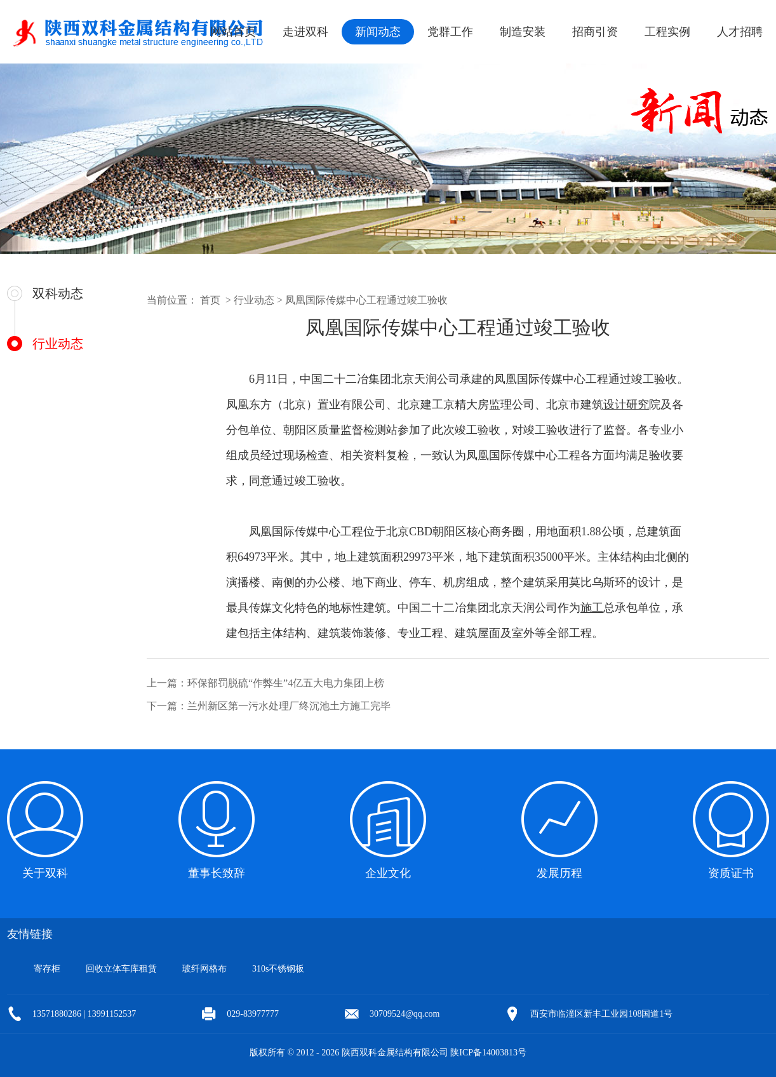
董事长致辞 (216, 873)
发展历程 (559, 873)
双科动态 (57, 293)
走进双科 (305, 31)
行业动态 (57, 344)
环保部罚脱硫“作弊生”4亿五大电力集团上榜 (285, 683)
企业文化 (388, 873)
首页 (210, 300)
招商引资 (595, 31)
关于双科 (45, 873)
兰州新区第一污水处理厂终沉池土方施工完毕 (289, 705)
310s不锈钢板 (278, 968)
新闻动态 (378, 31)
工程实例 (667, 31)
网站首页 (233, 31)
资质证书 (731, 873)
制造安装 (522, 31)
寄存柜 (47, 968)
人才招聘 (740, 31)
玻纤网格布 (204, 968)
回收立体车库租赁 (121, 968)
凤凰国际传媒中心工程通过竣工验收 (366, 300)
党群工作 (450, 31)
